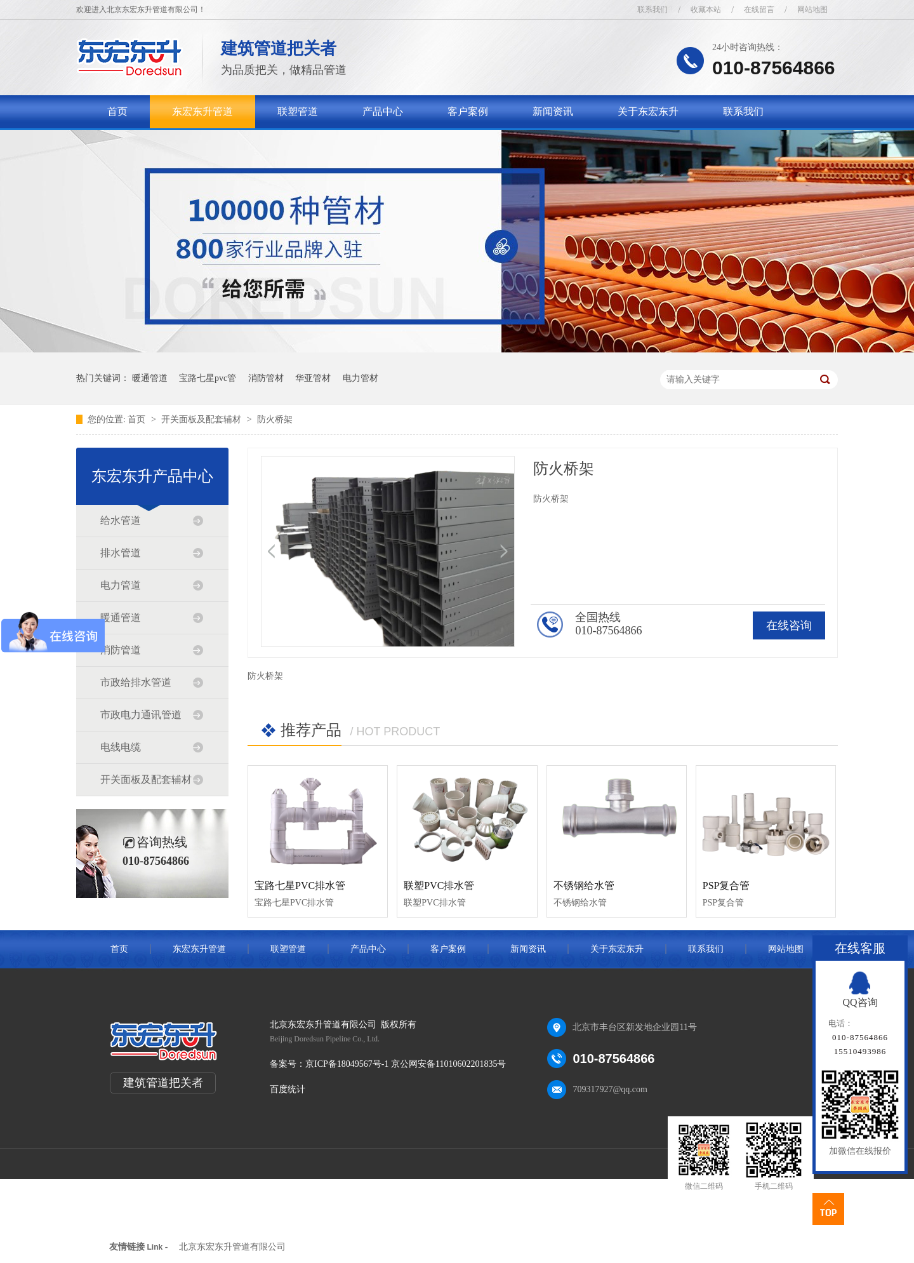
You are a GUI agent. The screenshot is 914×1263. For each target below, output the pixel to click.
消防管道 (120, 650)
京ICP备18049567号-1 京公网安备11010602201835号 (405, 1064)
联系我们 (652, 9)
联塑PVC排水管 (439, 885)
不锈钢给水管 (583, 885)
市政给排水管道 (135, 682)
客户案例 (467, 111)
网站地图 (812, 9)
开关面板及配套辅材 (202, 419)
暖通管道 (150, 378)
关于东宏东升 (648, 111)
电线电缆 (120, 747)
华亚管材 (313, 378)
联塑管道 (297, 111)
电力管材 (360, 378)
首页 (117, 111)
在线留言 (759, 9)
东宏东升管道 (202, 111)
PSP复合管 (726, 885)
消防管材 (266, 378)
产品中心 (382, 111)
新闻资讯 (553, 111)
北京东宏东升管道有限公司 (232, 1247)
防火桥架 (275, 419)
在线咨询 (789, 625)
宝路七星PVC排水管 (300, 885)
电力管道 (120, 585)
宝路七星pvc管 (207, 378)
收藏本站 (706, 9)
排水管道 (120, 552)
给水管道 (120, 520)
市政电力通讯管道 (141, 714)
